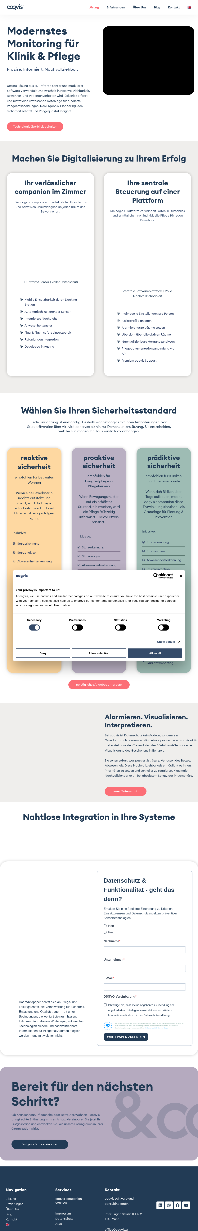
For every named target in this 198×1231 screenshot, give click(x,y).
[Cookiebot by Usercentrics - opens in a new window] (156, 576)
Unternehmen (113, 960)
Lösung (93, 7)
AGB (58, 1224)
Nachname (111, 941)
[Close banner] (181, 576)
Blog (157, 7)
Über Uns (139, 7)
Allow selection (98, 653)
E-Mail (108, 978)
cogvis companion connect (68, 1201)
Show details (166, 641)
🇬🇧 (189, 7)
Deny (43, 653)
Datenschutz (64, 1219)
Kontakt (174, 7)
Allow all (155, 653)
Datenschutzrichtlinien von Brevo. (156, 1029)
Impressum (63, 1214)
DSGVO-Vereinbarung (119, 997)
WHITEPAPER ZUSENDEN (126, 1037)
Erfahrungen (116, 7)
